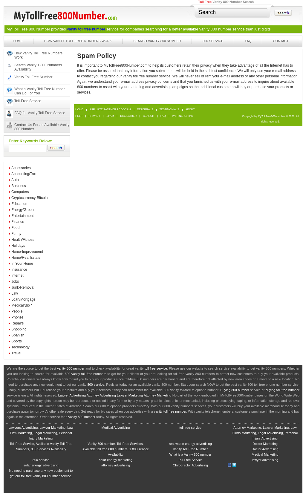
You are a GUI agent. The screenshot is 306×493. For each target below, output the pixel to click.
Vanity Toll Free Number (33, 77)
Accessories (21, 168)
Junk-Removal (22, 287)
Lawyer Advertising (72, 395)
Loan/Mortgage (23, 299)
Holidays (18, 246)
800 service (95, 384)
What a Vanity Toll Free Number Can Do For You (39, 91)
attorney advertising (115, 465)
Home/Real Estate (25, 257)
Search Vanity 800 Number (157, 41)
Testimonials (169, 109)
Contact (280, 41)
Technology (20, 347)
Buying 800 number (234, 390)
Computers (20, 192)
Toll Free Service (190, 460)
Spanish (17, 335)
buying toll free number (282, 390)
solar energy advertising (41, 465)
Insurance (19, 269)
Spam (110, 116)
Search (148, 116)
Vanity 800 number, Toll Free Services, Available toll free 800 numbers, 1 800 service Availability (115, 449)
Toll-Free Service (27, 101)
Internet (17, 275)
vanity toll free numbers (88, 374)
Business (18, 186)
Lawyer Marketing (130, 395)
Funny (16, 234)
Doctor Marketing (265, 443)
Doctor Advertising (265, 449)
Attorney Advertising (101, 395)
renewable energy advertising (190, 443)
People (16, 311)
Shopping (19, 329)
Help (78, 116)
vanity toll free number (86, 29)
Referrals (145, 109)
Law (14, 293)
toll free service (156, 368)
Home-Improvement (27, 251)
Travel (16, 353)
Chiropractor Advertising (190, 465)
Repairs (17, 323)
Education (19, 204)
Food (15, 228)
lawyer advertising (265, 460)
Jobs (15, 281)
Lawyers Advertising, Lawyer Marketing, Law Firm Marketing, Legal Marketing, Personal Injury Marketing (40, 433)
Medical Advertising (116, 427)
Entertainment (22, 216)
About (190, 109)
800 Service (213, 41)
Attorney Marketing (158, 395)
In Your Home (22, 263)
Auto (15, 180)
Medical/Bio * (21, 305)
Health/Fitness (22, 240)
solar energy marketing (115, 460)
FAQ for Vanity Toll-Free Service (39, 113)
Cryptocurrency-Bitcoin (29, 198)
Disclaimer (128, 116)
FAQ (248, 41)
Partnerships (182, 116)
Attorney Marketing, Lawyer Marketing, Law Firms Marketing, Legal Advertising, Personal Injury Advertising (265, 433)
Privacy (94, 116)
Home (18, 41)
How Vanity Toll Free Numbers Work (78, 41)
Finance (17, 222)
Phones (17, 317)
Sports (16, 341)
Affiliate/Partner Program (110, 109)
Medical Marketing (265, 454)
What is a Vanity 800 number (190, 454)
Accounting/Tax (23, 174)
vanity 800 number (215, 29)
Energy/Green (22, 210)
